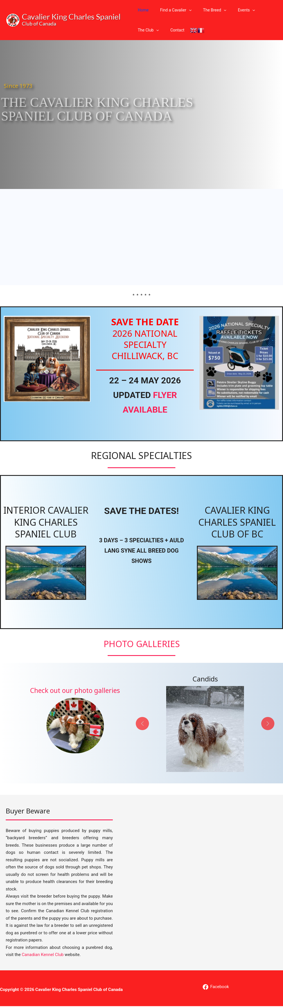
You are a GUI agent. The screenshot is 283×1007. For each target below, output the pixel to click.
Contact (172, 30)
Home (141, 10)
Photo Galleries (141, 644)
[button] (183, 10)
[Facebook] (215, 987)
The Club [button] (146, 30)
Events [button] (234, 10)
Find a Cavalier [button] (171, 10)
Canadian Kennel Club (43, 955)
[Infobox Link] (75, 720)
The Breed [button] (206, 10)
